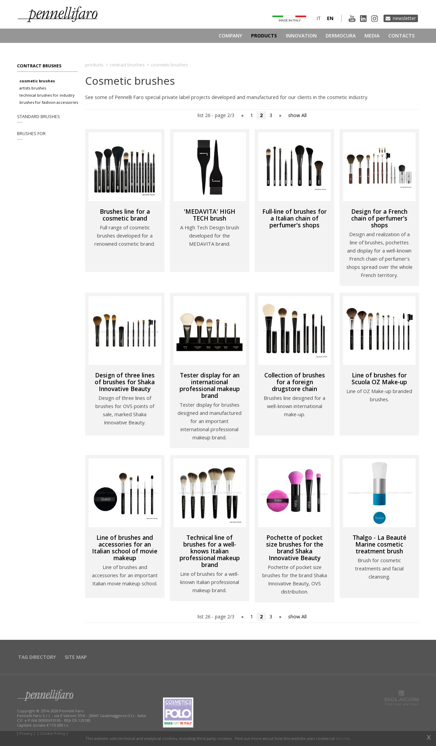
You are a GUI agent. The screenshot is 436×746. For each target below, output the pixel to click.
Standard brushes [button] (38, 116)
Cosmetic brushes (37, 80)
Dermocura (341, 35)
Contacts (401, 35)
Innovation (301, 35)
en (330, 18)
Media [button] (371, 35)
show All (297, 115)
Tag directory (37, 657)
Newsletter (404, 18)
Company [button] (230, 35)
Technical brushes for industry (47, 95)
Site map (76, 657)
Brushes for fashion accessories (48, 102)
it (318, 18)
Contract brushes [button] (39, 66)
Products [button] (264, 35)
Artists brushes (32, 88)
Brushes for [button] (31, 133)
